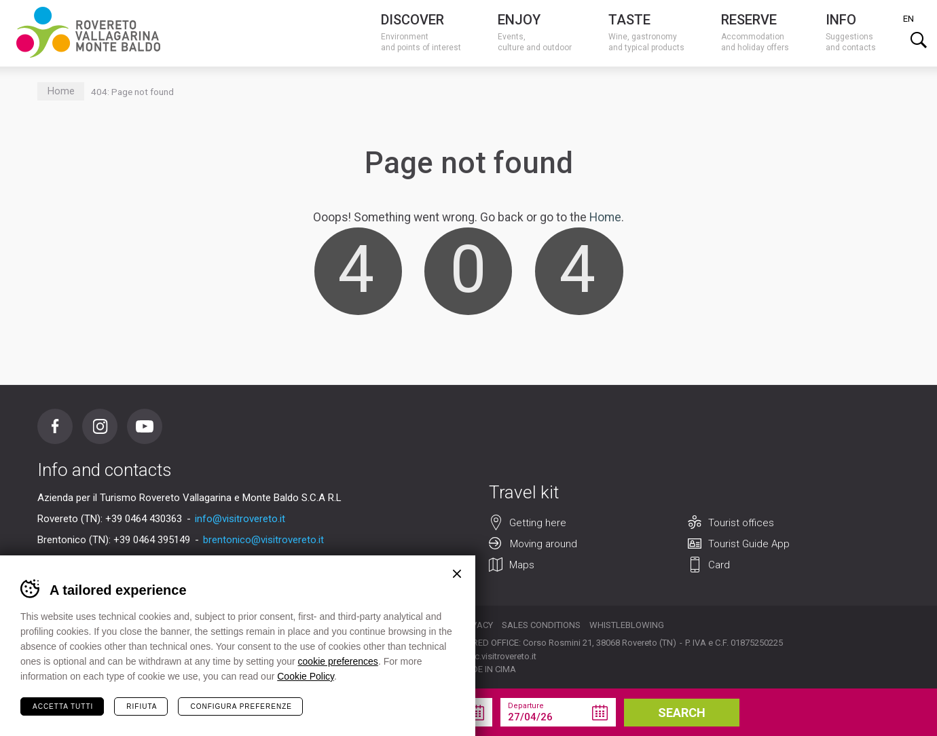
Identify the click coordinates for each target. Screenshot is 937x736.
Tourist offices (741, 523)
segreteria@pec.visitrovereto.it (476, 656)
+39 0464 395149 (151, 540)
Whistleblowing (626, 625)
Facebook (55, 426)
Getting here (537, 523)
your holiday (274, 712)
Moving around (543, 544)
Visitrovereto (88, 32)
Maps (521, 565)
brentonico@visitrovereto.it (263, 540)
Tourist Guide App (749, 544)
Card (719, 565)
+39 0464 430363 (143, 519)
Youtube (144, 426)
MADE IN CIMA (487, 669)
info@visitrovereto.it (240, 519)
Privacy (476, 625)
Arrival (395, 705)
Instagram (99, 426)
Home (61, 91)
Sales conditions (541, 625)
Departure (526, 705)
